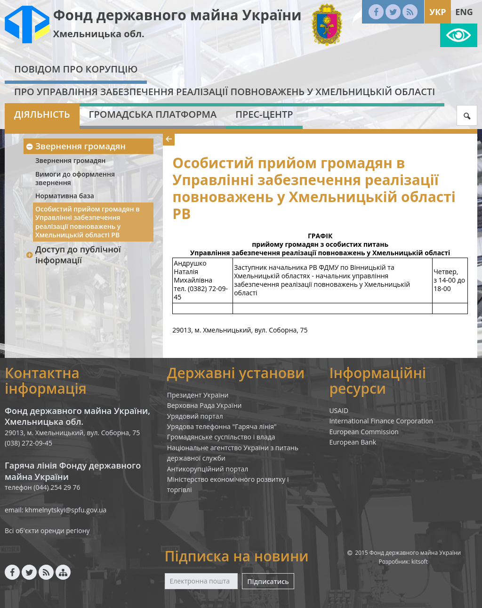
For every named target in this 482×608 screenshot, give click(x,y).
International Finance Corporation (381, 420)
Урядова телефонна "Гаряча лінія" (222, 426)
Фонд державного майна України (177, 14)
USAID (338, 410)
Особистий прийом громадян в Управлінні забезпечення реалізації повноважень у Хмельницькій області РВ (87, 221)
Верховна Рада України (204, 405)
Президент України (198, 394)
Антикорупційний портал (208, 468)
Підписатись (268, 581)
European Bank (352, 442)
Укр (437, 11)
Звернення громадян (75, 146)
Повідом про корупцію (75, 69)
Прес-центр (264, 114)
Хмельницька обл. (99, 33)
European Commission (364, 431)
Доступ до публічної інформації (73, 254)
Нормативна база (64, 195)
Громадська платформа (153, 114)
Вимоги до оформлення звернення (75, 178)
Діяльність (42, 114)
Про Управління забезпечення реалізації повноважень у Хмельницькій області (224, 91)
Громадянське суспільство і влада (221, 436)
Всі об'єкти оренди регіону (47, 530)
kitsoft (419, 562)
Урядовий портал (195, 416)
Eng (464, 11)
